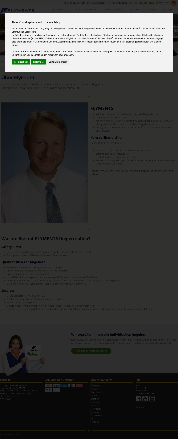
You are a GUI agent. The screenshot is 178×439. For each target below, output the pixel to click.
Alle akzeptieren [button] (21, 62)
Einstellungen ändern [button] (58, 62)
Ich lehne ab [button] (38, 62)
